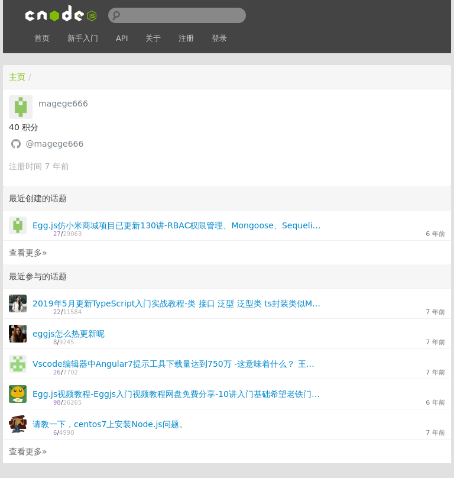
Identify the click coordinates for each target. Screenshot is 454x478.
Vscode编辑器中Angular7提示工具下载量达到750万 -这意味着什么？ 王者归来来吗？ (177, 364)
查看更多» (28, 252)
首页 (42, 38)
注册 (186, 38)
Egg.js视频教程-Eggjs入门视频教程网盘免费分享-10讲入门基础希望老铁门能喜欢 (177, 394)
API (122, 38)
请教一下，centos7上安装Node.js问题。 (110, 424)
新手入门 (82, 38)
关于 (153, 38)
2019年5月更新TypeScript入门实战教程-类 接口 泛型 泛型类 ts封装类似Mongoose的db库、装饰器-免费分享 (177, 303)
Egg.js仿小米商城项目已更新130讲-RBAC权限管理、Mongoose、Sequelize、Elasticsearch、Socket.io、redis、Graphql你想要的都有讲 (177, 225)
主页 (17, 77)
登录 (219, 38)
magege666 (63, 103)
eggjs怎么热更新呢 (69, 333)
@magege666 (54, 143)
